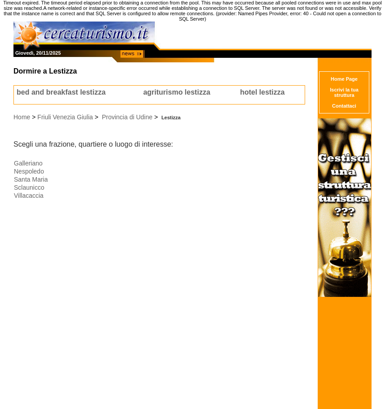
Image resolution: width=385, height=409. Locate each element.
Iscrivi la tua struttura (344, 92)
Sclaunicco (29, 187)
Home (21, 117)
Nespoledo (29, 171)
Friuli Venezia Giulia (65, 117)
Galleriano (28, 163)
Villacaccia (29, 195)
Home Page (344, 79)
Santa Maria (31, 179)
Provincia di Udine (127, 117)
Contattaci (344, 106)
